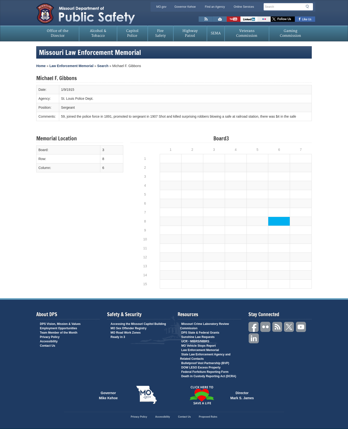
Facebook (253, 327)
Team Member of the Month (58, 332)
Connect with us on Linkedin (248, 19)
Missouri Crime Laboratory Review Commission (204, 326)
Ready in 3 (118, 337)
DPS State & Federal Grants (200, 332)
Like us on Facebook (305, 19)
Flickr (264, 19)
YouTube (301, 327)
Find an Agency (215, 6)
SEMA (216, 33)
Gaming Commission (290, 33)
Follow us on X (283, 19)
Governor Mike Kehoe (108, 395)
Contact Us (47, 345)
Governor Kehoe (185, 6)
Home (41, 66)
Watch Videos (233, 19)
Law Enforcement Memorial (71, 66)
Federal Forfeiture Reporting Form (204, 372)
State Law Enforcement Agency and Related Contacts (205, 356)
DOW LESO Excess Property (201, 367)
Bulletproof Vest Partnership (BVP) (205, 363)
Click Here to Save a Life (201, 395)
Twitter (289, 327)
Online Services (244, 6)
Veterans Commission (246, 33)
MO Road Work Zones (126, 332)
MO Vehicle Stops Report (198, 345)
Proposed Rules (208, 416)
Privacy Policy (49, 337)
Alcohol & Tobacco (98, 33)
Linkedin (253, 338)
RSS (277, 327)
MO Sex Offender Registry (129, 328)
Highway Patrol (190, 33)
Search (309, 6)
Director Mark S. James (242, 395)
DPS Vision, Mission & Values (60, 324)
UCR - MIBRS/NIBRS (195, 341)
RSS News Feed (206, 19)
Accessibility (49, 341)
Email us (220, 19)
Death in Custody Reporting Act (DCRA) (208, 376)
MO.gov (161, 6)
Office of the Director (57, 33)
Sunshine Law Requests (198, 337)
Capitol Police (132, 33)
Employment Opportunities (58, 328)
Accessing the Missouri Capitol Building (138, 324)
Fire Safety (160, 33)
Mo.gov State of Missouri (146, 395)
